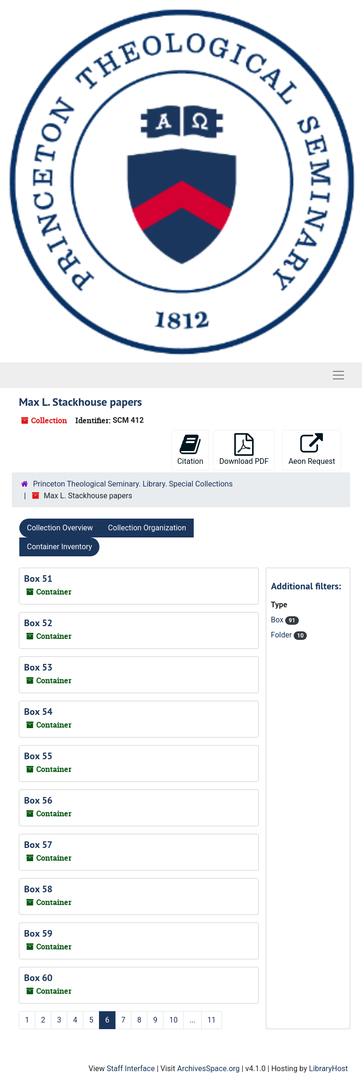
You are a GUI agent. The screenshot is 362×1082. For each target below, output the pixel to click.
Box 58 (38, 889)
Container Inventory (59, 546)
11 (211, 1019)
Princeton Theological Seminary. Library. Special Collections (133, 483)
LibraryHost (328, 1068)
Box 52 (38, 623)
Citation (190, 449)
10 (173, 1019)
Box (278, 619)
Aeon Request (311, 449)
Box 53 (38, 667)
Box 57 (38, 845)
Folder (282, 634)
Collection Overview (60, 527)
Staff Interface (131, 1068)
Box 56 (38, 800)
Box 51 (38, 578)
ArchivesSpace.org (208, 1068)
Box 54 (38, 711)
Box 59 (38, 933)
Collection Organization (147, 527)
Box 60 (38, 978)
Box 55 (38, 756)
